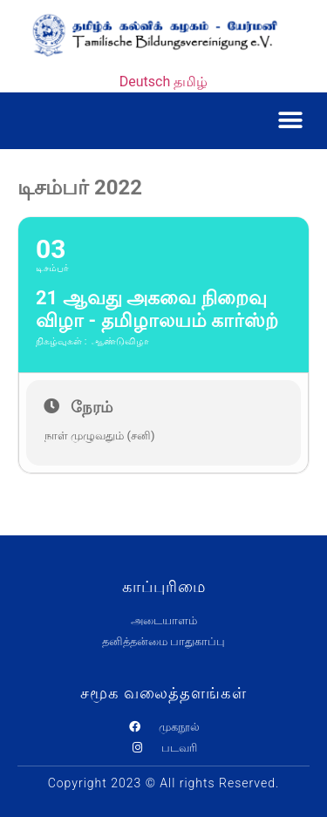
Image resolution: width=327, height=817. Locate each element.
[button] (290, 120)
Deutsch (144, 81)
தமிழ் (191, 81)
